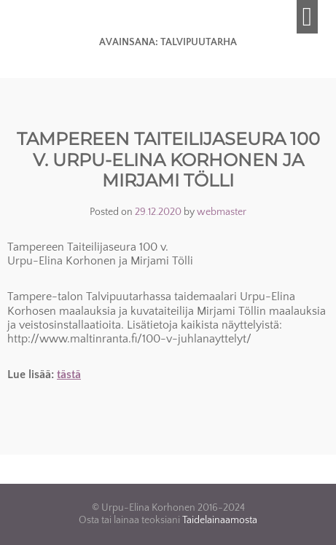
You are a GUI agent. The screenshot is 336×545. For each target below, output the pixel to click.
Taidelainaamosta (219, 520)
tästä (69, 374)
